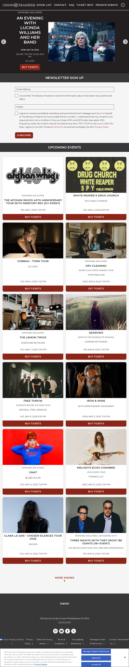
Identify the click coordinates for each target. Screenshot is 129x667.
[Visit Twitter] (73, 631)
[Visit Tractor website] (64, 603)
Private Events (107, 5)
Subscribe (24, 135)
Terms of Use (59, 127)
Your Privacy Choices (14, 639)
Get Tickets (96, 288)
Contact (60, 5)
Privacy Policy (101, 127)
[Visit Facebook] (67, 631)
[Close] (125, 657)
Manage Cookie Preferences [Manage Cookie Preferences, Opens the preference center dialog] (96, 651)
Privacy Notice (41, 664)
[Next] (125, 42)
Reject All (96, 658)
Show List (44, 5)
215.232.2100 (64, 622)
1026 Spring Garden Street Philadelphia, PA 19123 (64, 618)
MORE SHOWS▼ (64, 579)
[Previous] (4, 42)
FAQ (71, 5)
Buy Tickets (30, 67)
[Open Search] (123, 5)
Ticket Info (84, 5)
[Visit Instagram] (55, 631)
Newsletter (123, 639)
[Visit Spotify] (61, 631)
